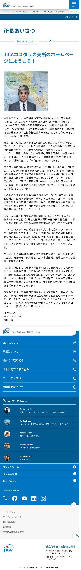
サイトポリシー (10, 511)
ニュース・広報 (12, 378)
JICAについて (11, 342)
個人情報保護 (9, 522)
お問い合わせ (10, 480)
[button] (26, 41)
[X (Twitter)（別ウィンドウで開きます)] (5, 498)
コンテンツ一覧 (11, 467)
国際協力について (13, 387)
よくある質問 (10, 473)
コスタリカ (69, 17)
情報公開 (7, 527)
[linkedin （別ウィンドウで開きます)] (33, 498)
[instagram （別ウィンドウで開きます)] (43, 498)
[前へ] (72, 11)
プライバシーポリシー (13, 517)
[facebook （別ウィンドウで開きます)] (14, 498)
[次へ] (76, 11)
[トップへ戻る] (73, 505)
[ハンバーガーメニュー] (74, 3)
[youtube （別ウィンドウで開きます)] (24, 498)
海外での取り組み (13, 360)
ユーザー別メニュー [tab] (16, 400)
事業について (10, 351)
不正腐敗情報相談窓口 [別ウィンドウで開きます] (13, 532)
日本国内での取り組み (16, 369)
